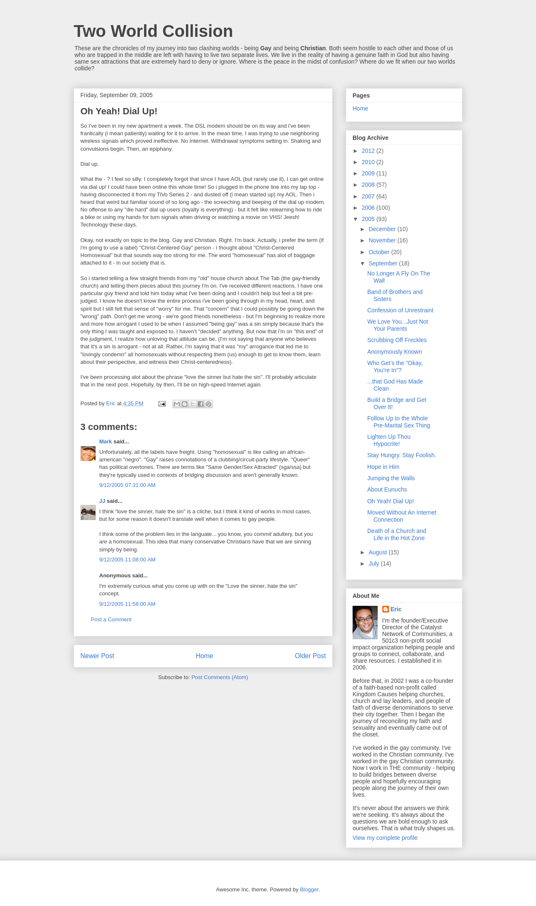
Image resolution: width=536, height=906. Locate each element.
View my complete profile (385, 837)
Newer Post (97, 655)
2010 (369, 162)
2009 (369, 173)
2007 (369, 196)
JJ (102, 501)
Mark (105, 441)
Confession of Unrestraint (400, 310)
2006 (369, 207)
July (374, 563)
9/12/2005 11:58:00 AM (127, 604)
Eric (396, 609)
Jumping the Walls (391, 478)
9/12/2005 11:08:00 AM (127, 559)
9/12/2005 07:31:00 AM (127, 485)
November (382, 240)
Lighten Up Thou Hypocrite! (388, 440)
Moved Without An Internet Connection (401, 516)
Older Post (310, 655)
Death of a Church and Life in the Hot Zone (396, 534)
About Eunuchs (387, 489)
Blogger (309, 889)
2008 (369, 184)
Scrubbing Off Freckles (397, 340)
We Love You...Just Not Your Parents (397, 325)
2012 (369, 150)
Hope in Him (383, 466)
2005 (369, 219)
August (378, 552)
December (382, 229)
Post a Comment (111, 619)
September (383, 263)
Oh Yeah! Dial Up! (390, 501)
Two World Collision (153, 31)
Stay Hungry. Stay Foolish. (401, 455)
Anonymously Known (394, 351)
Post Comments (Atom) (219, 677)
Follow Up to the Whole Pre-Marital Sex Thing (398, 422)
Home (205, 655)
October (379, 252)
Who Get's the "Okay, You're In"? (395, 366)
